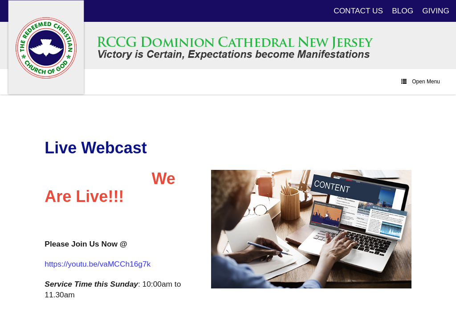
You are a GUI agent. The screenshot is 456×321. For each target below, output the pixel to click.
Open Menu (420, 81)
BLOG (402, 10)
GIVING (435, 10)
